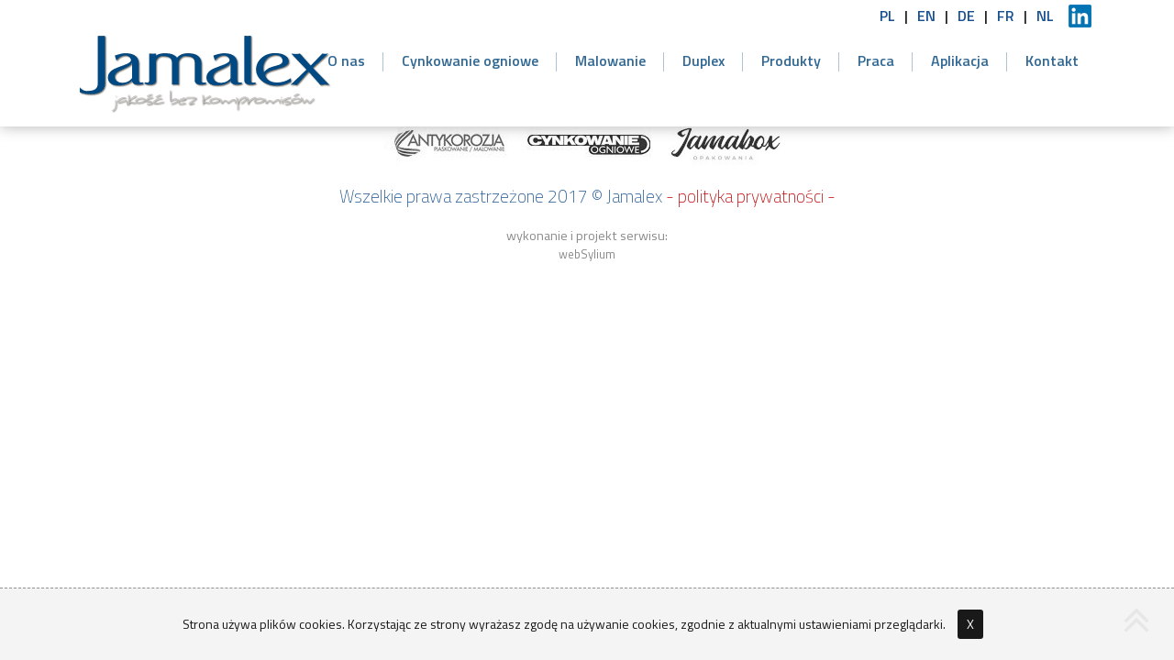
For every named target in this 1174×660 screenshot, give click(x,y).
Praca (876, 61)
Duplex (703, 61)
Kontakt (1052, 61)
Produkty (791, 61)
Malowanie (610, 61)
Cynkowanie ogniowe (470, 61)
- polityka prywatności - (751, 195)
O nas (346, 61)
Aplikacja (960, 61)
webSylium (587, 254)
